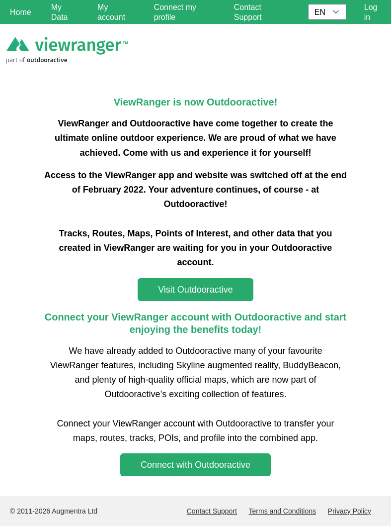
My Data (59, 12)
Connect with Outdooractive (195, 465)
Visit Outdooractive (195, 290)
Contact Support (212, 511)
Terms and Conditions (282, 511)
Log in (371, 12)
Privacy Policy (349, 511)
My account (111, 12)
